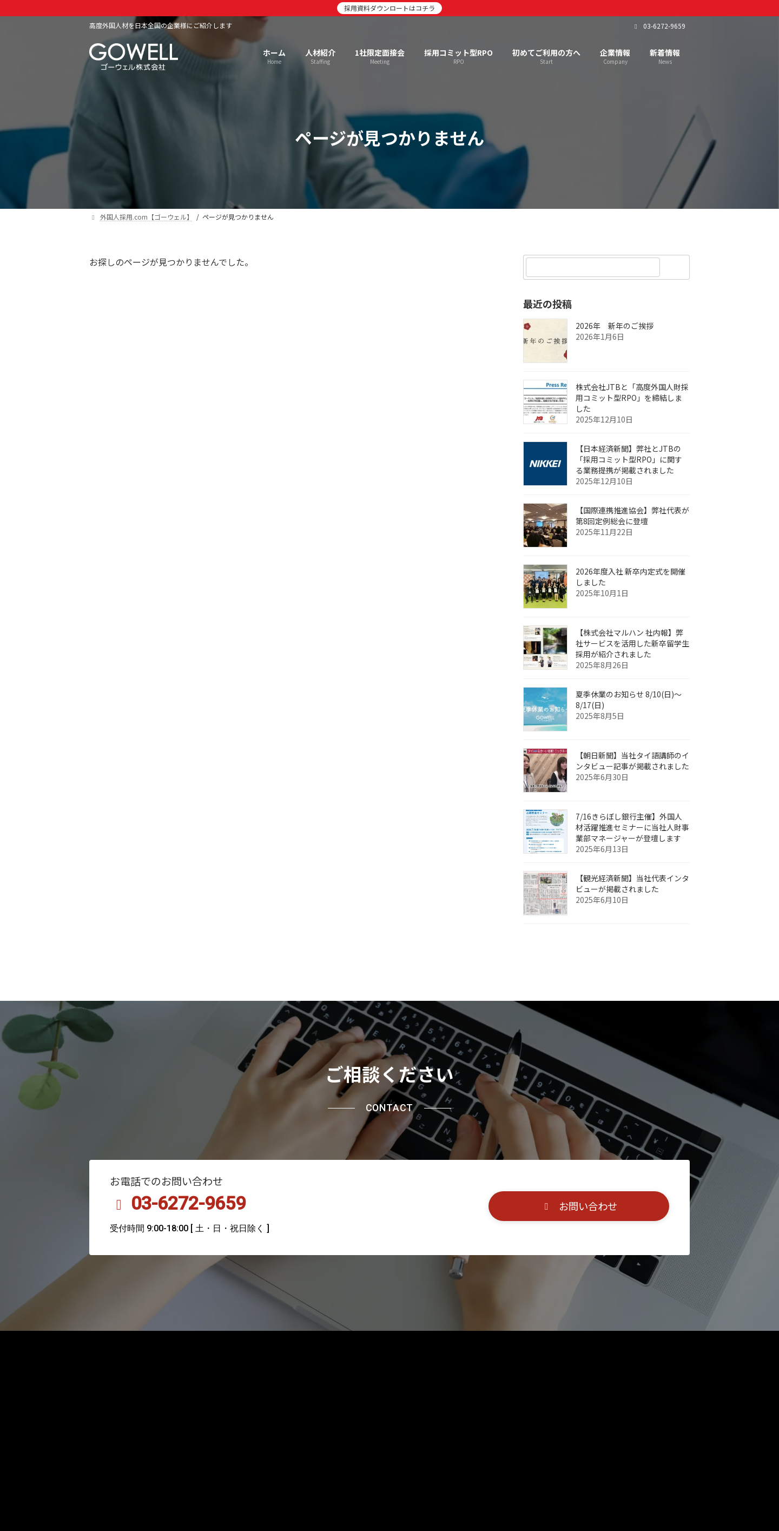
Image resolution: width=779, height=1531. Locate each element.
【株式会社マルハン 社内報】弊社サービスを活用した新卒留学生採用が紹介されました (632, 643)
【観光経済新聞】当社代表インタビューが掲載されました (632, 883)
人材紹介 (159, 1342)
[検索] (676, 267)
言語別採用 (389, 1342)
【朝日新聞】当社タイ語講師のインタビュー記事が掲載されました (632, 760)
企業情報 (449, 1342)
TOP (110, 1342)
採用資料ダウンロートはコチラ (389, 7)
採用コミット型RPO (310, 1342)
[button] (578, 1206)
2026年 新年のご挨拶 (614, 325)
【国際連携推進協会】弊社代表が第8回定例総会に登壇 (632, 515)
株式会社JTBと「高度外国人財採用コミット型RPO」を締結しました (632, 397)
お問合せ (505, 1342)
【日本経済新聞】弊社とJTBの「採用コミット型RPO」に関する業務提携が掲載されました (629, 459)
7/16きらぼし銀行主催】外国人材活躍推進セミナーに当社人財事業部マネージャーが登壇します (632, 827)
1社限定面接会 (224, 1342)
